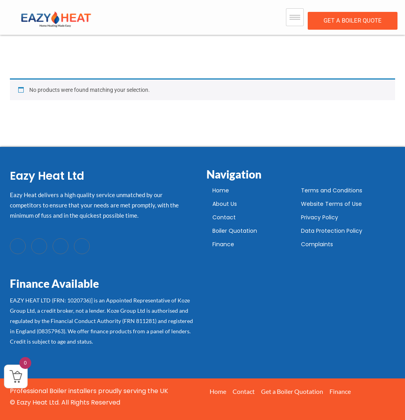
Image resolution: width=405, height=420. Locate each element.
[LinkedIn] (60, 246)
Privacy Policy (319, 217)
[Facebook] (18, 246)
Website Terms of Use (331, 204)
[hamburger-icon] (295, 17)
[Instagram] (82, 246)
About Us (224, 204)
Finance (223, 244)
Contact (224, 217)
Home (220, 190)
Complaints (317, 244)
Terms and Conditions (331, 190)
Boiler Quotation (234, 231)
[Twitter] (39, 246)
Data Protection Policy (331, 231)
